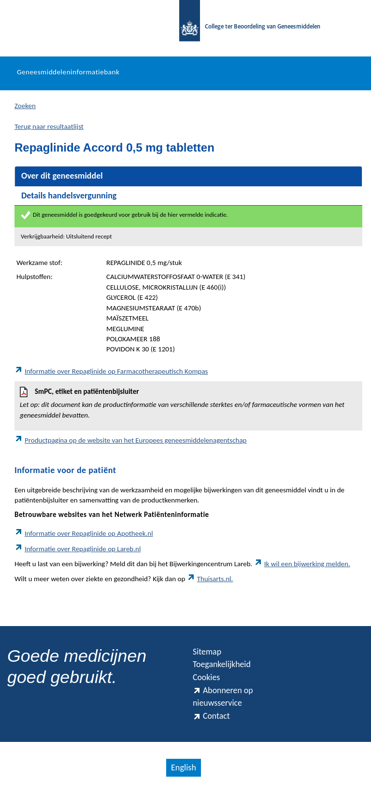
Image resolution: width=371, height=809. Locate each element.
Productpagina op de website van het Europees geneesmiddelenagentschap (130, 442)
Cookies (209, 685)
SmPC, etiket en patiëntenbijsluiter (188, 406)
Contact (213, 730)
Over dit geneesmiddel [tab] (62, 178)
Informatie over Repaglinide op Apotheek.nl (83, 535)
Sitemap (209, 655)
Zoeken (25, 108)
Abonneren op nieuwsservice (227, 707)
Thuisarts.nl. (210, 581)
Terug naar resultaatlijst (49, 129)
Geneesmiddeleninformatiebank (68, 74)
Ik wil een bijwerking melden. (302, 566)
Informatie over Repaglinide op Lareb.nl (77, 551)
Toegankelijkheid (226, 670)
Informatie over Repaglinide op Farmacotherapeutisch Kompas (111, 373)
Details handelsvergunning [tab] (68, 198)
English (183, 783)
